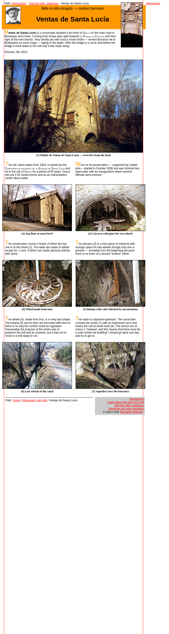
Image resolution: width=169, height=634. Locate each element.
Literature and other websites (126, 408)
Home (16, 400)
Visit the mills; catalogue (44, 3)
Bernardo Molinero (131, 412)
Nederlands (153, 3)
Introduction (19, 3)
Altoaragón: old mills (34, 400)
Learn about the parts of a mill (125, 402)
